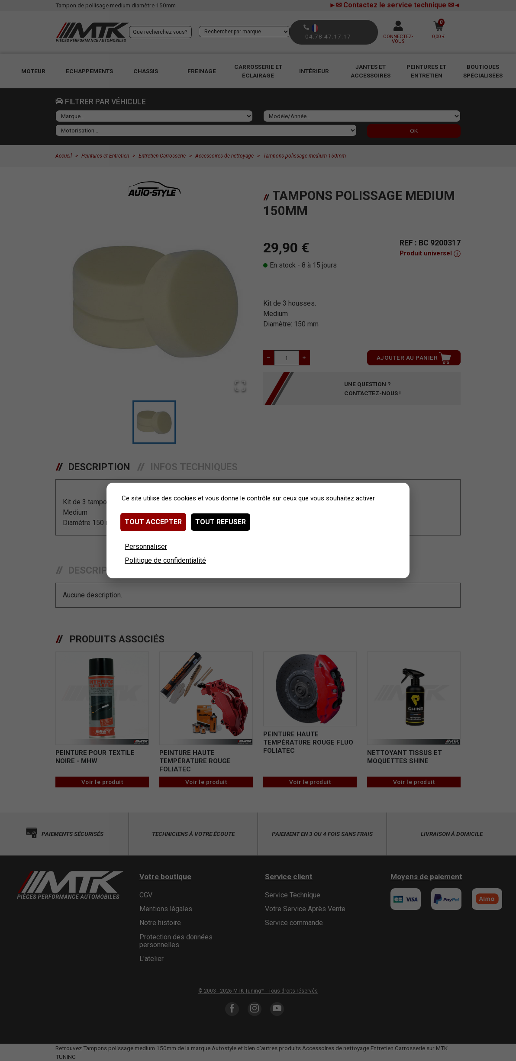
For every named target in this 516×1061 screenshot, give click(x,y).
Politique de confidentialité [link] (165, 560)
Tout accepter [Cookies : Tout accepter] (153, 522)
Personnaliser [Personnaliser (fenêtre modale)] (146, 546)
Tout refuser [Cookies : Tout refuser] (220, 522)
